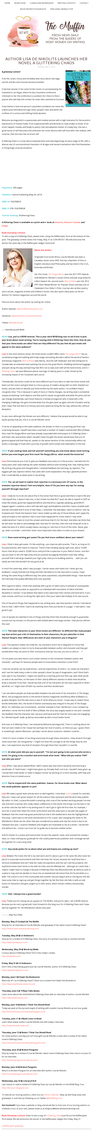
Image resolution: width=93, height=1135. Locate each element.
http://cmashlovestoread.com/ (15, 1025)
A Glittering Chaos (53, 1115)
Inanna (69, 793)
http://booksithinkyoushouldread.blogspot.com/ (24, 1011)
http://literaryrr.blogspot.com (15, 1088)
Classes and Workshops (42, 3)
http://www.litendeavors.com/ (15, 970)
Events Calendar (51, 1094)
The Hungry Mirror (56, 274)
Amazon (59, 222)
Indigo (5, 225)
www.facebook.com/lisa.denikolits (26, 315)
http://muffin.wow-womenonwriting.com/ (20, 928)
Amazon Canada (72, 222)
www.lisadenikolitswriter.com (30, 309)
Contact (84, 3)
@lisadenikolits (16, 322)
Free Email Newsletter (61, 9)
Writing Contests (67, 3)
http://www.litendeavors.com (15, 942)
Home (7, 3)
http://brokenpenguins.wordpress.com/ (20, 1060)
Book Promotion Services (33, 9)
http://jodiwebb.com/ (11, 956)
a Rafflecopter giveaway (12, 1126)
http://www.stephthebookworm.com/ (18, 984)
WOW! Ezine (20, 3)
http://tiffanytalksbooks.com (14, 998)
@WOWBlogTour (54, 1098)
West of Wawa (70, 281)
